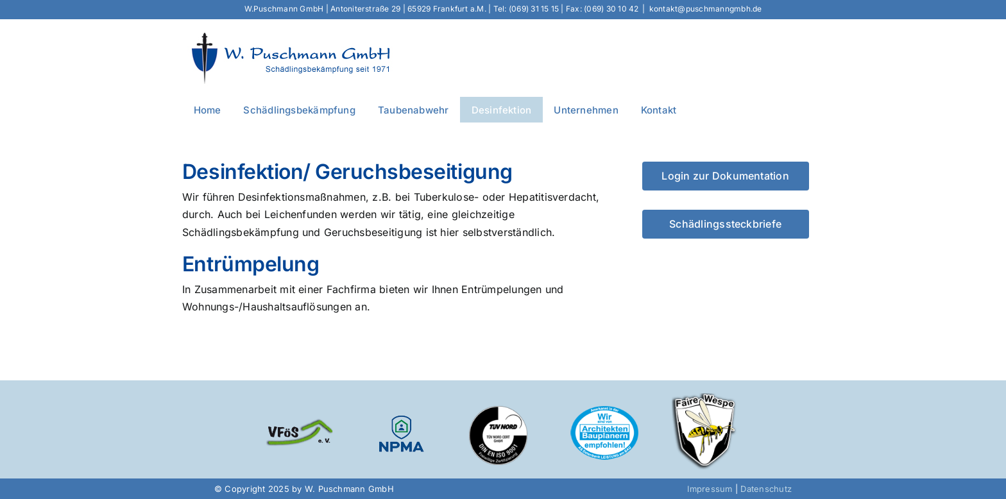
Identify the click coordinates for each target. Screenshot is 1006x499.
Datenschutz (766, 489)
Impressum (709, 489)
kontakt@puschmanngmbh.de (705, 8)
